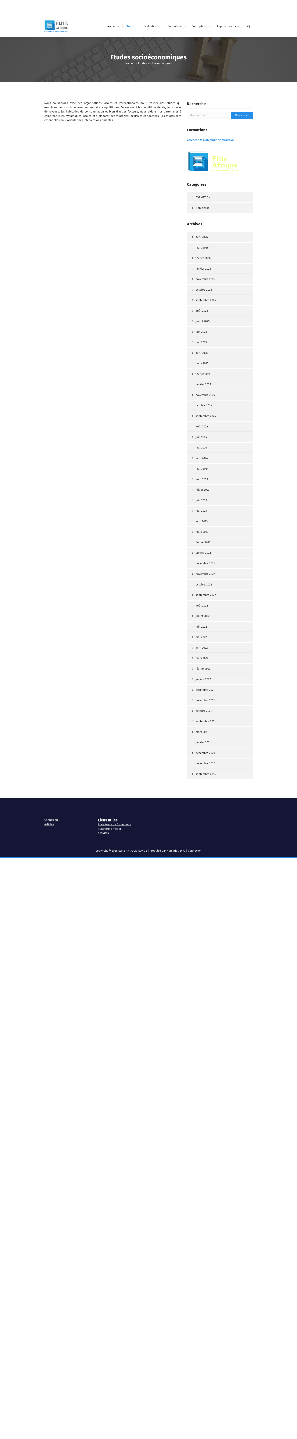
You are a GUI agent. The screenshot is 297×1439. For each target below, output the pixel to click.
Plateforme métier (109, 818)
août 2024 (201, 553)
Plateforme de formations (114, 813)
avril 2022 (201, 774)
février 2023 (202, 669)
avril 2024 (201, 585)
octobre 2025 (203, 416)
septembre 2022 (205, 722)
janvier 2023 (203, 679)
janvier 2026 (203, 395)
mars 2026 (202, 374)
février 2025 (202, 501)
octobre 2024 (203, 532)
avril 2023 (201, 648)
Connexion (51, 809)
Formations (175, 26)
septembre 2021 (205, 848)
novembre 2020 (205, 890)
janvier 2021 (203, 869)
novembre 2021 (205, 827)
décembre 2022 (205, 690)
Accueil (129, 63)
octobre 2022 (203, 711)
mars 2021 (201, 859)
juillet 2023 (202, 616)
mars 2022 (201, 785)
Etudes (130, 26)
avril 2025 (201, 480)
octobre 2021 (203, 837)
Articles (49, 813)
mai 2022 (201, 764)
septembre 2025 (205, 427)
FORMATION (202, 324)
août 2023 (201, 606)
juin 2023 (201, 627)
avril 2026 (201, 364)
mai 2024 (201, 574)
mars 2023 (201, 658)
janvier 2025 (203, 511)
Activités (103, 822)
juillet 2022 (202, 743)
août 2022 (201, 732)
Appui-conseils (226, 26)
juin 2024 (201, 564)
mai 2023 (201, 637)
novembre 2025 (205, 406)
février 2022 (202, 795)
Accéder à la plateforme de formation (210, 267)
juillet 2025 (202, 448)
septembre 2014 (205, 901)
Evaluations (151, 26)
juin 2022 (201, 753)
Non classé (202, 335)
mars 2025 (201, 490)
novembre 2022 (205, 701)
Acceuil (111, 26)
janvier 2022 (203, 806)
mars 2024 (201, 595)
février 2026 (202, 385)
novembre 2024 (205, 522)
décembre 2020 (205, 880)
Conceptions (200, 26)
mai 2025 (201, 469)
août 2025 (201, 437)
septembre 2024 (205, 543)
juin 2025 (201, 458)
